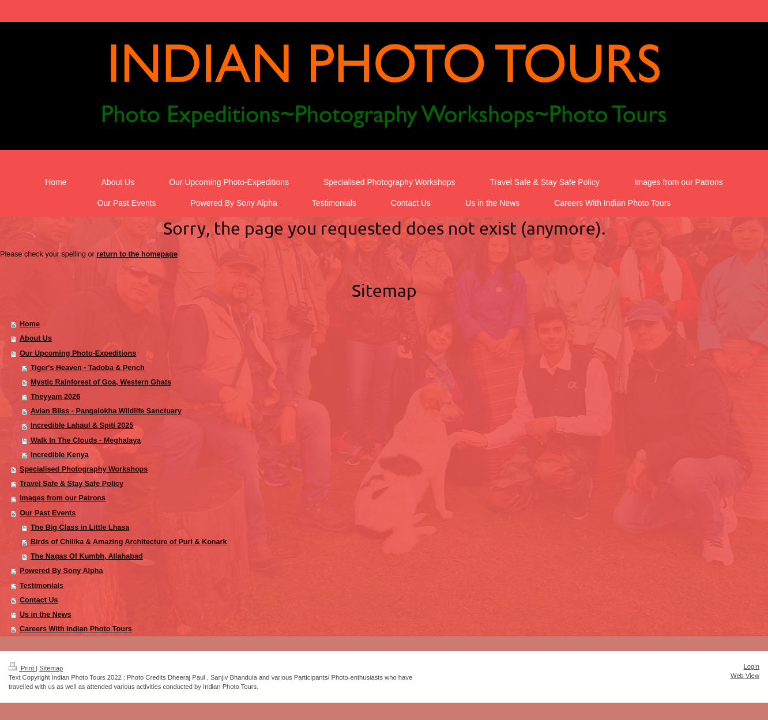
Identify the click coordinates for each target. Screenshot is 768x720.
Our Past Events (48, 513)
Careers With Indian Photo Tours (76, 629)
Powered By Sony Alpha (61, 571)
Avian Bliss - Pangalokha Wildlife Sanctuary (106, 411)
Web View (745, 675)
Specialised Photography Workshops (84, 469)
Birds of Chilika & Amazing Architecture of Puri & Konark (129, 542)
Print (22, 668)
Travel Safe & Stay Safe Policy (71, 484)
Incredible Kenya (60, 455)
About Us (36, 338)
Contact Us (39, 600)
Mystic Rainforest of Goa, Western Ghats (101, 382)
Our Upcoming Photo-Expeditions (78, 353)
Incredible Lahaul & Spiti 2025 (82, 425)
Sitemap (51, 668)
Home (30, 324)
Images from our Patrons (63, 498)
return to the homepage (137, 254)
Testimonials (41, 586)
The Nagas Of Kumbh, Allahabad (87, 556)
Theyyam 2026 (55, 397)
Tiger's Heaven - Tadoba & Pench (88, 368)
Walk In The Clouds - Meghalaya (86, 440)
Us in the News (45, 614)
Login (751, 666)
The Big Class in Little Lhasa (80, 527)
